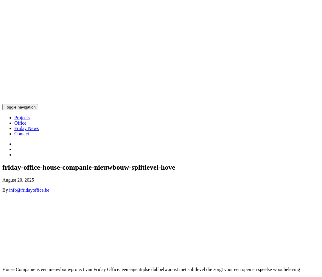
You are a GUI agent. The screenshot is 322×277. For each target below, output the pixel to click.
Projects (22, 117)
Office (20, 123)
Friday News (26, 128)
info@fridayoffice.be (29, 190)
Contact (21, 133)
